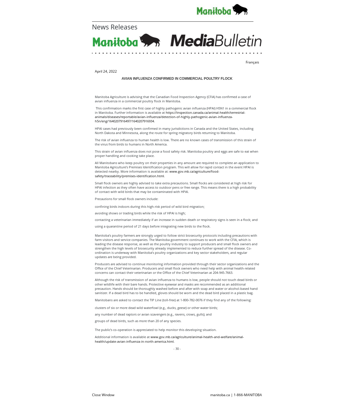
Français (252, 62)
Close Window (103, 394)
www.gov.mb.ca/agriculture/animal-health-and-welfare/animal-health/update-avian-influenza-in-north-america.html (169, 339)
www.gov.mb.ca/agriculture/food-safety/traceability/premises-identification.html (157, 173)
